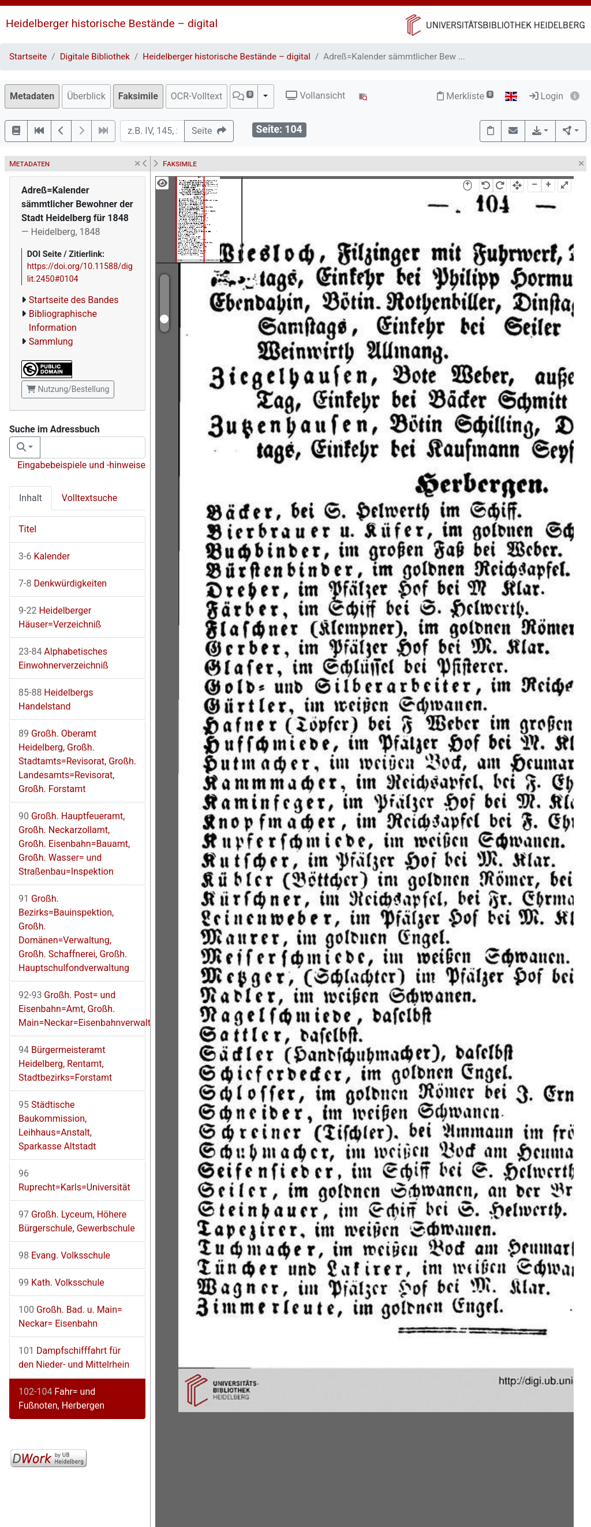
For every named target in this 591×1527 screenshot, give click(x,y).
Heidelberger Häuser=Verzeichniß (59, 617)
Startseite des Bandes (74, 299)
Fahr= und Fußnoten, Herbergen (61, 1398)
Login (546, 96)
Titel (27, 529)
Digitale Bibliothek (95, 56)
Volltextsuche (89, 497)
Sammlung (51, 341)
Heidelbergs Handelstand (55, 699)
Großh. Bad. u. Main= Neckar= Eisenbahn (70, 1316)
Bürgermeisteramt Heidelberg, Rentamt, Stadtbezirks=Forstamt (65, 1063)
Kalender (44, 556)
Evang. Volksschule (64, 1255)
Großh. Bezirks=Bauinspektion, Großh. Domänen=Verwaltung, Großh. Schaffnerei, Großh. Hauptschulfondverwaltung (73, 933)
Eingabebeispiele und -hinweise (81, 465)
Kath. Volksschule (61, 1282)
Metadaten (32, 96)
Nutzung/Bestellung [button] (68, 389)
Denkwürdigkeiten (62, 583)
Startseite (28, 56)
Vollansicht (315, 95)
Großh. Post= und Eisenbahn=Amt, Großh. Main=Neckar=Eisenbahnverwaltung (81, 1009)
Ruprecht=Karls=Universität (74, 1180)
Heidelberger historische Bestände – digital (112, 23)
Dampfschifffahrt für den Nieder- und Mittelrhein (73, 1357)
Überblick (86, 96)
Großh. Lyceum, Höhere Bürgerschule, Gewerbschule (76, 1221)
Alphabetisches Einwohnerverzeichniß (63, 658)
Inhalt (30, 497)
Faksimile (138, 96)
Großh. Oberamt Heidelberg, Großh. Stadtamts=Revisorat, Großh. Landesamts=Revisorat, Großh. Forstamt (77, 761)
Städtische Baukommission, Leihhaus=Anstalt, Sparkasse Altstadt (57, 1125)
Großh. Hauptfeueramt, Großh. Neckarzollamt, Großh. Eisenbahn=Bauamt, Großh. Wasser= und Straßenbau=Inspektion (74, 844)
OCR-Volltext (196, 96)
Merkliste (465, 96)
